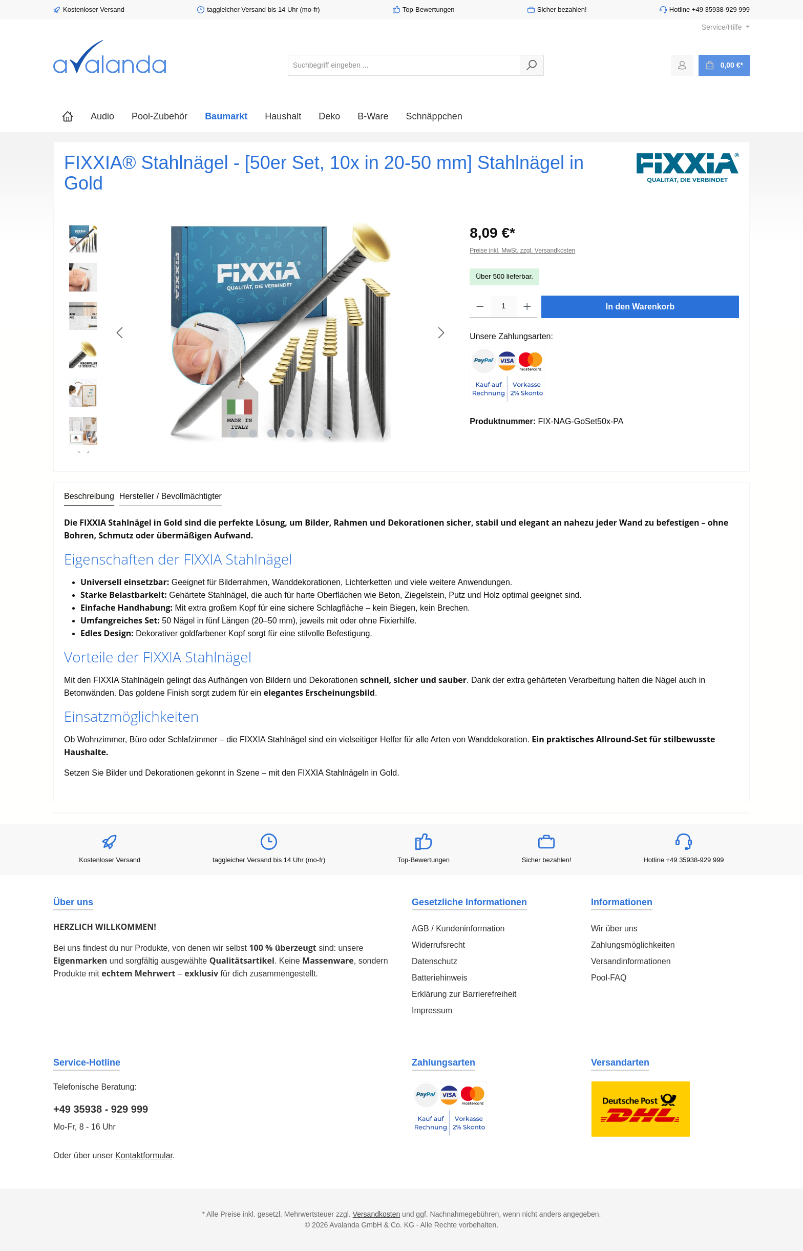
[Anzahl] (503, 307)
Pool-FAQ (608, 977)
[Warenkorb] (724, 65)
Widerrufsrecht (438, 945)
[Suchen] (532, 65)
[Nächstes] (441, 332)
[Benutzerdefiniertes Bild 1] (507, 375)
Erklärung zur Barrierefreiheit (464, 994)
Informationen (621, 902)
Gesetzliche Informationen (469, 902)
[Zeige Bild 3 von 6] (271, 433)
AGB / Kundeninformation (458, 928)
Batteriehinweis (440, 977)
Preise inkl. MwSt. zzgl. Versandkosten (522, 250)
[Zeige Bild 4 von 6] (290, 433)
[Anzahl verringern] (480, 307)
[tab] (89, 497)
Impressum (432, 1010)
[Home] (67, 116)
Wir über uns (614, 928)
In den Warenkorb (640, 306)
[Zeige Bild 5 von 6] (309, 433)
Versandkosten (376, 1214)
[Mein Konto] (682, 65)
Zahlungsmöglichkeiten (633, 945)
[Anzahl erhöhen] (527, 307)
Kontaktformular (144, 1155)
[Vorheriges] (120, 332)
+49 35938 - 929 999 (100, 1109)
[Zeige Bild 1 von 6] (234, 433)
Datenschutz (434, 961)
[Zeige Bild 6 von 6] (327, 433)
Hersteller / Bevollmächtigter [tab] (170, 496)
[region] (256, 337)
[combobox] (404, 65)
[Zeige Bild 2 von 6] (253, 433)
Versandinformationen (631, 961)
